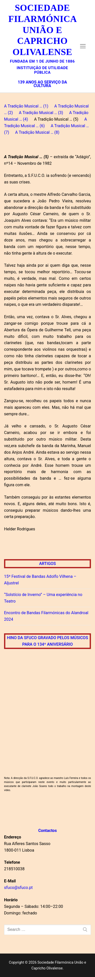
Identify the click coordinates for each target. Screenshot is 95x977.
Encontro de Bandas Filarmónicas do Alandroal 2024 (46, 616)
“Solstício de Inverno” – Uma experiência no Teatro (43, 598)
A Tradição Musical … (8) (37, 132)
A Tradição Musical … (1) (26, 106)
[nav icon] (83, 46)
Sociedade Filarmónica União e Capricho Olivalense (42, 30)
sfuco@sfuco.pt (18, 887)
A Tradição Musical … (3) (40, 112)
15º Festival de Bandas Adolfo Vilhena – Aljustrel (40, 579)
